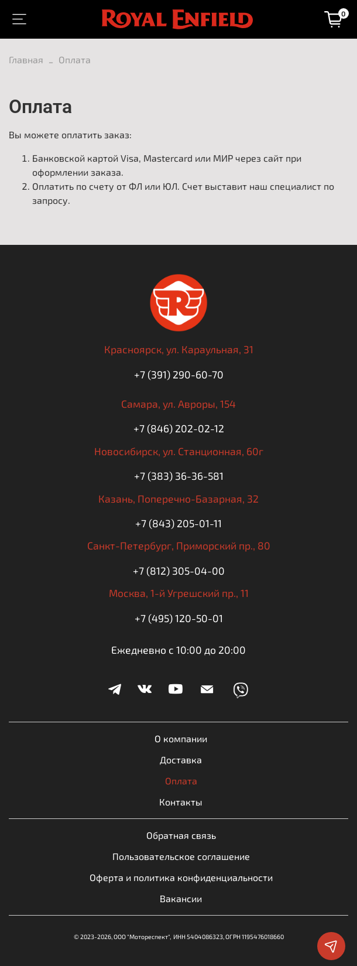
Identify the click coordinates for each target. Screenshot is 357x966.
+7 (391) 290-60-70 (179, 374)
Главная (26, 59)
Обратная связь (181, 835)
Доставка (181, 759)
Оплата (181, 780)
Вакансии (181, 898)
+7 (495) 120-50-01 (179, 618)
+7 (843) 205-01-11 (178, 523)
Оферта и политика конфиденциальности (181, 877)
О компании (181, 738)
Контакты (180, 801)
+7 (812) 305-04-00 (179, 570)
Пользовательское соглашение (181, 856)
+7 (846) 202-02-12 (178, 428)
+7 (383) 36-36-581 (179, 475)
